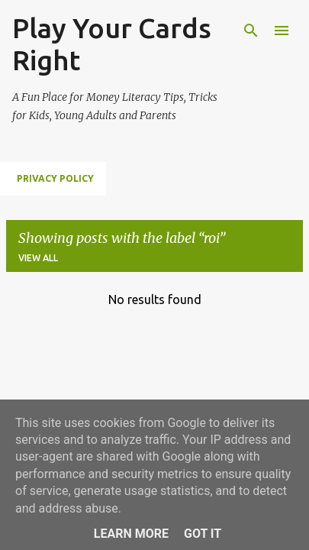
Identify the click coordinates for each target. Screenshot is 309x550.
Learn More (131, 533)
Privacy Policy (55, 178)
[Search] (251, 30)
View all (38, 258)
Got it (202, 533)
